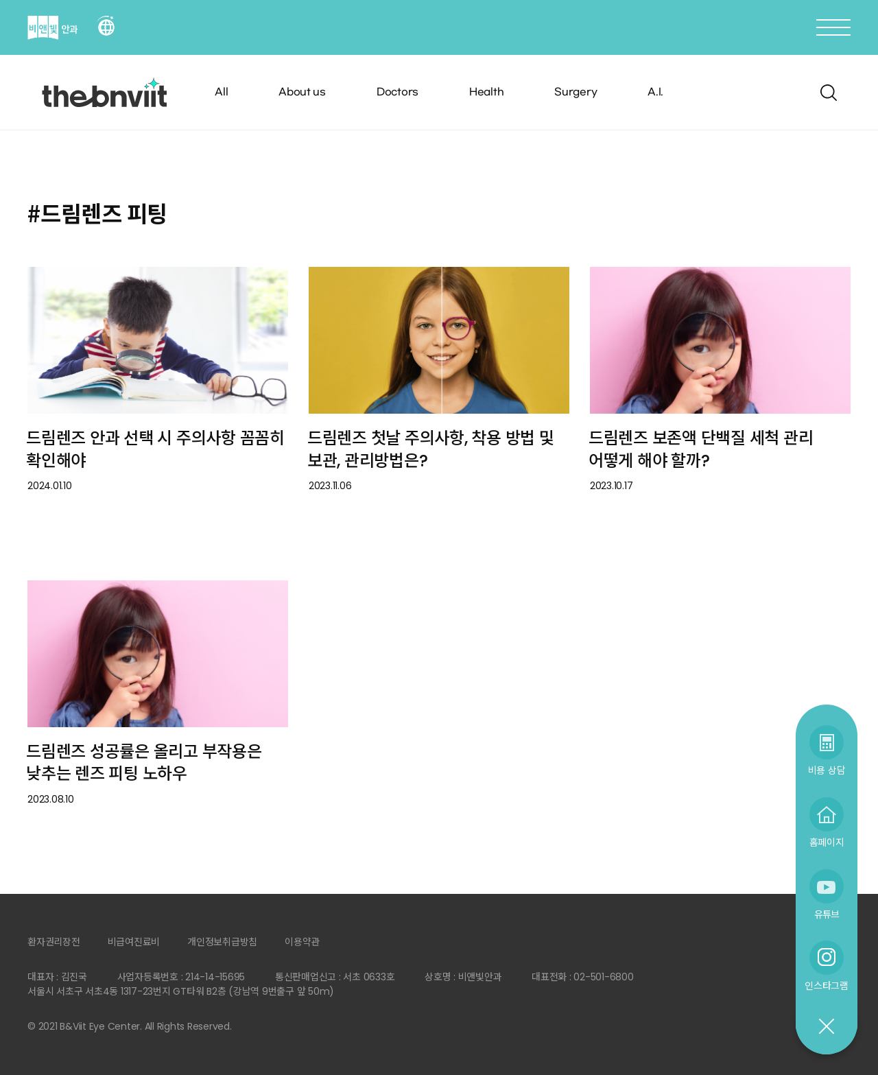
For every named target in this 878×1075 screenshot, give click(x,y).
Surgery (575, 92)
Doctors (397, 92)
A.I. (655, 92)
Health (486, 92)
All (221, 92)
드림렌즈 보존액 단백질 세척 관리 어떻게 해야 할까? (701, 449)
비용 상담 (827, 770)
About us (302, 92)
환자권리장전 (53, 942)
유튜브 (826, 914)
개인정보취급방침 (222, 942)
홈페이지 (826, 842)
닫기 (826, 1027)
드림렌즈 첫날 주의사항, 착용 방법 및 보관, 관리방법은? (430, 449)
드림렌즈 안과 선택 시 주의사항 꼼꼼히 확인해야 (155, 449)
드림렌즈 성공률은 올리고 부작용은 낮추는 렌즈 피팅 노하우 (144, 762)
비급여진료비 (134, 942)
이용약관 (302, 942)
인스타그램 (827, 985)
